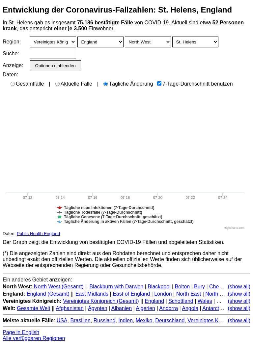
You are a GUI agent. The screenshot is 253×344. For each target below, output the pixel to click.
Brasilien (80, 320)
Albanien (121, 308)
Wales (205, 301)
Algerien (145, 308)
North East (188, 294)
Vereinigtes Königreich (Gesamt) (101, 301)
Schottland (180, 301)
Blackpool (159, 286)
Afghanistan (70, 308)
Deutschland (169, 320)
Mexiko (144, 320)
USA (62, 320)
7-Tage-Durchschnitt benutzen (195, 84)
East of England (131, 294)
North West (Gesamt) (59, 286)
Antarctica (214, 308)
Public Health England (38, 233)
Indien (125, 320)
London (163, 294)
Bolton (182, 286)
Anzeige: (12, 65)
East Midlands (92, 294)
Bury (199, 286)
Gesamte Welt (33, 308)
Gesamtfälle (27, 84)
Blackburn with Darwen (117, 286)
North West (218, 294)
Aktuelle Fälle (73, 84)
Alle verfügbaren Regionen (34, 338)
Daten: (10, 74)
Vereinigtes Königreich (213, 320)
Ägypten (97, 308)
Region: (12, 41)
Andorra (168, 308)
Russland (105, 320)
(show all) (239, 286)
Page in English (21, 332)
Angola (190, 308)
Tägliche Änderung (128, 84)
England (154, 301)
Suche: (11, 53)
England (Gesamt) (48, 294)
